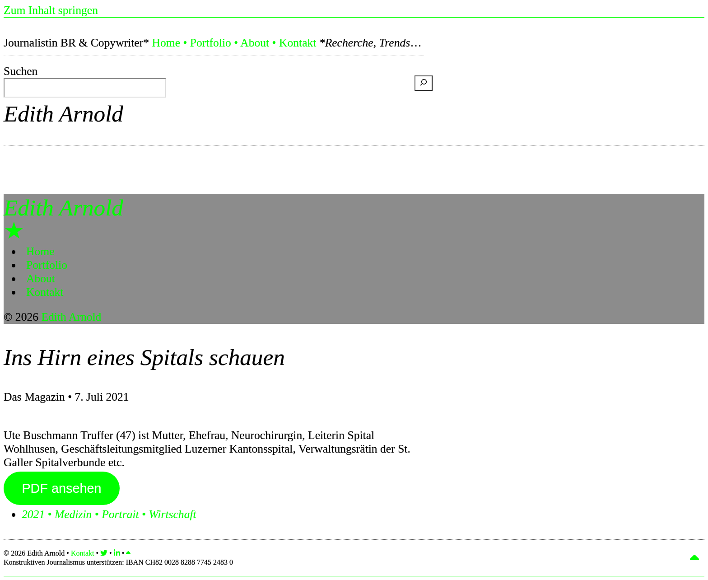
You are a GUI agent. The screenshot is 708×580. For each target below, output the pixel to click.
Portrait (120, 514)
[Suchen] (424, 83)
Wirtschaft (172, 514)
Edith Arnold (63, 113)
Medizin (73, 514)
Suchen (20, 71)
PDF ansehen (61, 488)
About (254, 42)
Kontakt (297, 42)
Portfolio (210, 42)
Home (166, 42)
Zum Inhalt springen (51, 10)
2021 (33, 514)
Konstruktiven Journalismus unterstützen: (118, 562)
